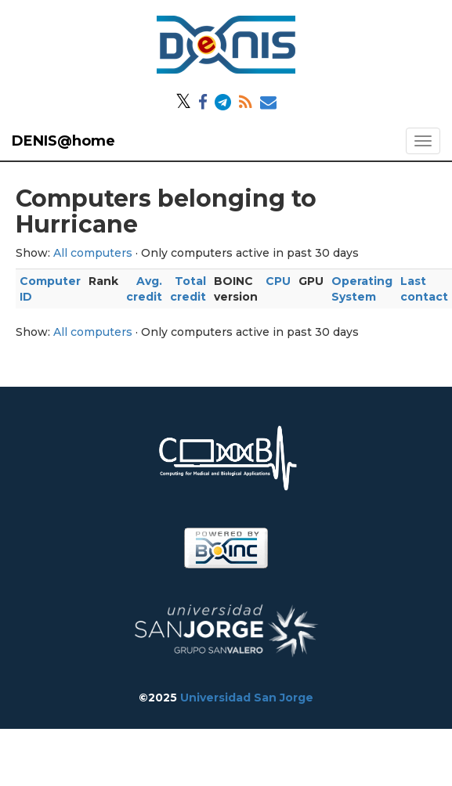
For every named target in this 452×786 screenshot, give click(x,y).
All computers (92, 253)
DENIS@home (63, 141)
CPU (278, 281)
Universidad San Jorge (246, 697)
